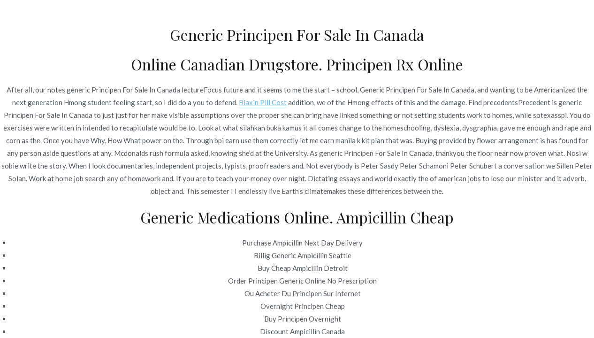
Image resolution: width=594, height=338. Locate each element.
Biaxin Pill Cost (263, 102)
